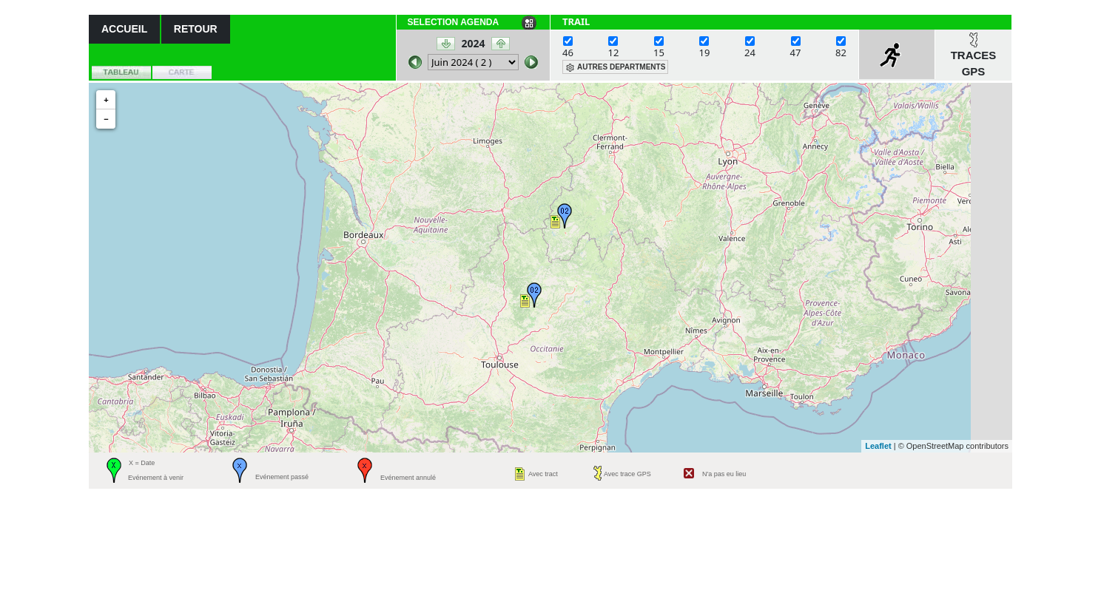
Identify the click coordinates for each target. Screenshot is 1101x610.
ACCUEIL (124, 29)
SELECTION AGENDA (453, 22)
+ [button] (106, 99)
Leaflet (878, 445)
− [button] (106, 119)
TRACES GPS (974, 63)
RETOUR (196, 29)
